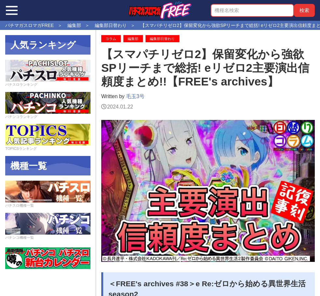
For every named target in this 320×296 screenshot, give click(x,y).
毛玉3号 (135, 96)
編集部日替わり (162, 39)
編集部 (133, 39)
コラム (110, 39)
